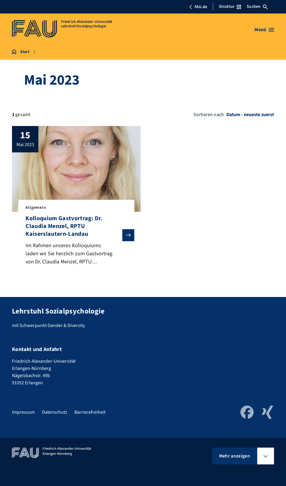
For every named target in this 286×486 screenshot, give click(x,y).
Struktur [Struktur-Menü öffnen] (230, 7)
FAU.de (198, 7)
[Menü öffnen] (264, 29)
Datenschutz (54, 412)
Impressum (23, 412)
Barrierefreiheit (90, 412)
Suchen (257, 7)
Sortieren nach (208, 114)
